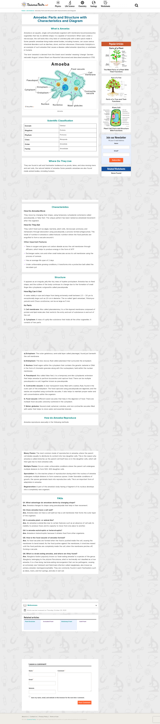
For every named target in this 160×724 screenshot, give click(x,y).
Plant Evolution (30, 621)
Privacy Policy (43, 716)
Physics (58, 6)
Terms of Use (54, 716)
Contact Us (33, 716)
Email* (116, 153)
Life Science (69, 6)
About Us (25, 716)
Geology (93, 6)
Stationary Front (66, 621)
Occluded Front (48, 621)
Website (31, 688)
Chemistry (82, 6)
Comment (61, 671)
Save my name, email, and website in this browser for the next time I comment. (57, 697)
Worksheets (105, 6)
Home (23, 10)
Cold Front (82, 621)
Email (31, 679)
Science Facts (31, 719)
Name (31, 671)
